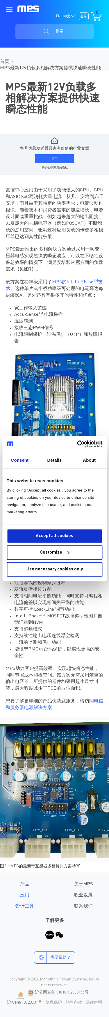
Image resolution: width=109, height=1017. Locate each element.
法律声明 (94, 1002)
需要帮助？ (52, 957)
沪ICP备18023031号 (24, 1002)
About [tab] (89, 460)
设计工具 (24, 906)
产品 (24, 884)
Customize (54, 552)
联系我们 (83, 906)
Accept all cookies (54, 536)
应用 (24, 895)
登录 (83, 16)
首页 (5, 61)
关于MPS (83, 884)
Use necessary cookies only (54, 569)
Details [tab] (54, 460)
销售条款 (74, 1002)
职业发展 (83, 895)
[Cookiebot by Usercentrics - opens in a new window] (77, 444)
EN (58, 16)
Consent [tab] (19, 460)
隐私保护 (54, 1002)
